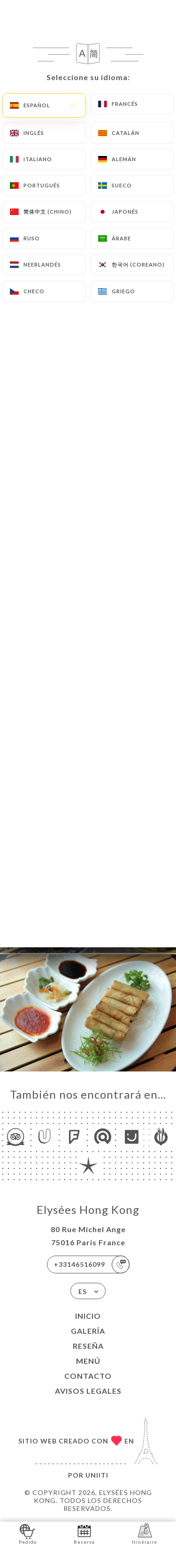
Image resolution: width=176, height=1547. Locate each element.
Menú (88, 1360)
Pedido (28, 1534)
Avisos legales (88, 1390)
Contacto (88, 1375)
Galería (88, 1330)
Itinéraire (144, 1534)
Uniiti (96, 1475)
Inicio (88, 1315)
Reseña (88, 1345)
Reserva (84, 1534)
